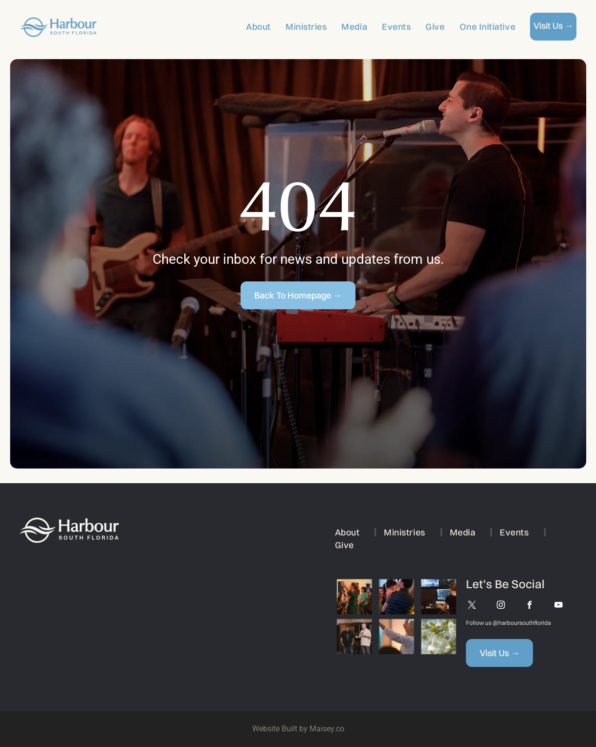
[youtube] (558, 606)
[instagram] (501, 606)
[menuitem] (251, 27)
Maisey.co (326, 728)
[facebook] (530, 606)
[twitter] (472, 606)
